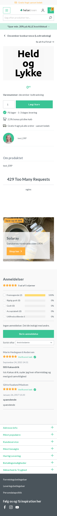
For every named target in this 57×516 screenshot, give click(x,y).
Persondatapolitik (12, 492)
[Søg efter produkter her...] (25, 18)
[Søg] (50, 18)
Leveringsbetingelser (14, 486)
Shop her (16, 251)
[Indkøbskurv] (51, 10)
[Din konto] (42, 10)
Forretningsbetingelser (15, 479)
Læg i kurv (34, 104)
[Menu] (6, 10)
